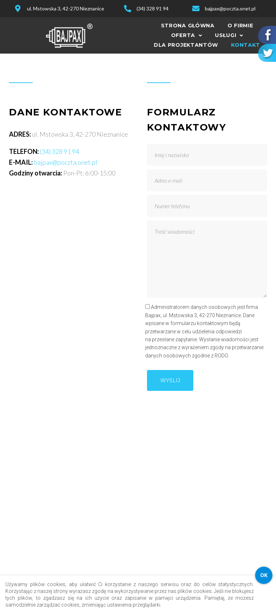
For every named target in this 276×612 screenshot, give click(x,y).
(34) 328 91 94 (59, 151)
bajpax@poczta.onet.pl (65, 162)
